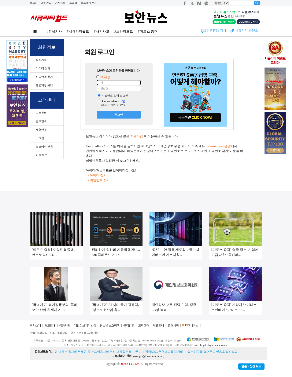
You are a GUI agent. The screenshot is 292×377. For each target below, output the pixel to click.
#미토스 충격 (148, 31)
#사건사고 (101, 31)
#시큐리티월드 (78, 31)
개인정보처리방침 (85, 325)
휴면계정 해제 (44, 85)
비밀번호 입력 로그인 (113, 95)
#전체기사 (54, 31)
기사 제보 (41, 155)
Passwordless (108, 101)
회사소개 (35, 325)
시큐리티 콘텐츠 (246, 30)
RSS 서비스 (191, 325)
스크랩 (73, 2)
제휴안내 (41, 129)
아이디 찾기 (43, 68)
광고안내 (41, 121)
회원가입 (46, 2)
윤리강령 (128, 325)
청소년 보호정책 (110, 325)
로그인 (33, 2)
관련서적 (173, 325)
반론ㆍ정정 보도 (251, 366)
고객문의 (41, 112)
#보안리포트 (123, 31)
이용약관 (64, 325)
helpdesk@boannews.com (213, 345)
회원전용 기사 (216, 30)
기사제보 (60, 2)
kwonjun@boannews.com (148, 356)
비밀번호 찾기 (44, 76)
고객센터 (143, 325)
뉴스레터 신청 (89, 2)
